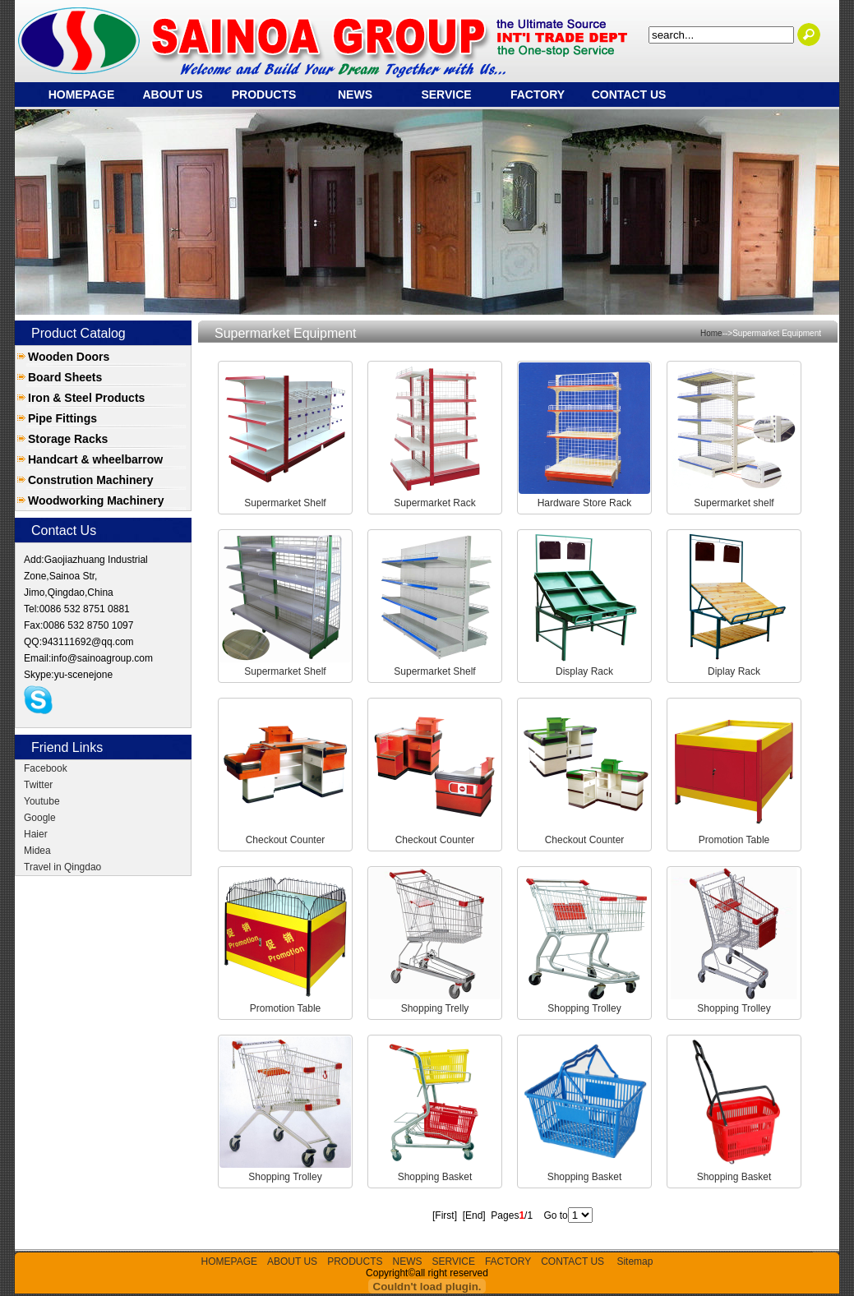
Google (40, 817)
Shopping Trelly (435, 1008)
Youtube (42, 801)
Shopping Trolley (584, 1008)
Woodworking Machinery (96, 500)
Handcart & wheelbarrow (95, 459)
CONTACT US (629, 94)
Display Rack (584, 671)
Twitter (38, 785)
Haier (36, 834)
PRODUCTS (264, 94)
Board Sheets (65, 377)
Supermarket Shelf (284, 503)
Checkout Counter (285, 840)
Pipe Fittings (62, 418)
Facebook (45, 768)
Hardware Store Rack (585, 503)
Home (711, 333)
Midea (37, 850)
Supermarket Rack (434, 503)
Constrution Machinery (90, 480)
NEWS (355, 94)
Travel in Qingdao (62, 867)
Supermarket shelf (733, 503)
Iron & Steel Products (86, 397)
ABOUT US (172, 94)
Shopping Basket (435, 1177)
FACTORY (537, 94)
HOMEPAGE (81, 94)
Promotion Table (734, 840)
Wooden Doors (68, 356)
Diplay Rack (734, 671)
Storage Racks (68, 438)
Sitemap (634, 1261)
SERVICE (446, 94)
